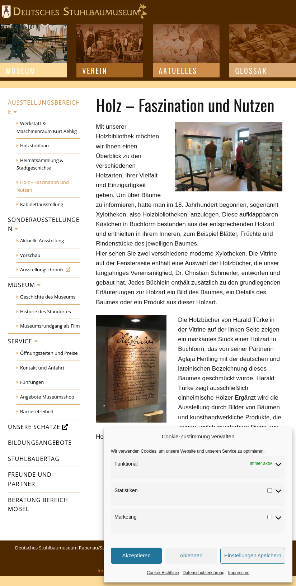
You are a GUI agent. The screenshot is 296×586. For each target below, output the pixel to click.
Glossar (251, 71)
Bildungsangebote (40, 443)
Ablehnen (191, 555)
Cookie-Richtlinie (163, 572)
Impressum (238, 572)
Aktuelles (178, 71)
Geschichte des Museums (47, 297)
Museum (21, 71)
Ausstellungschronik (42, 269)
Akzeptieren (136, 555)
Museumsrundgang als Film (50, 326)
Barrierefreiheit (36, 411)
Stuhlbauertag (34, 459)
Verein (94, 71)
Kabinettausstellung (41, 204)
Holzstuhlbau (34, 145)
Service (20, 341)
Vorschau (30, 255)
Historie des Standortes (45, 311)
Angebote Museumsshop (47, 397)
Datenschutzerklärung (204, 572)
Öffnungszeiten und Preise (48, 353)
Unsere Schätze (34, 427)
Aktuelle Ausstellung (42, 240)
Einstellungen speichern (252, 555)
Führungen (32, 382)
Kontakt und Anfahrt (42, 368)
